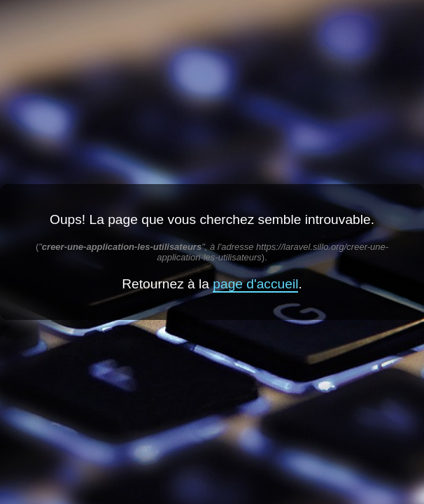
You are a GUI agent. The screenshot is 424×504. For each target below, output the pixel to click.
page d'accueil (255, 283)
